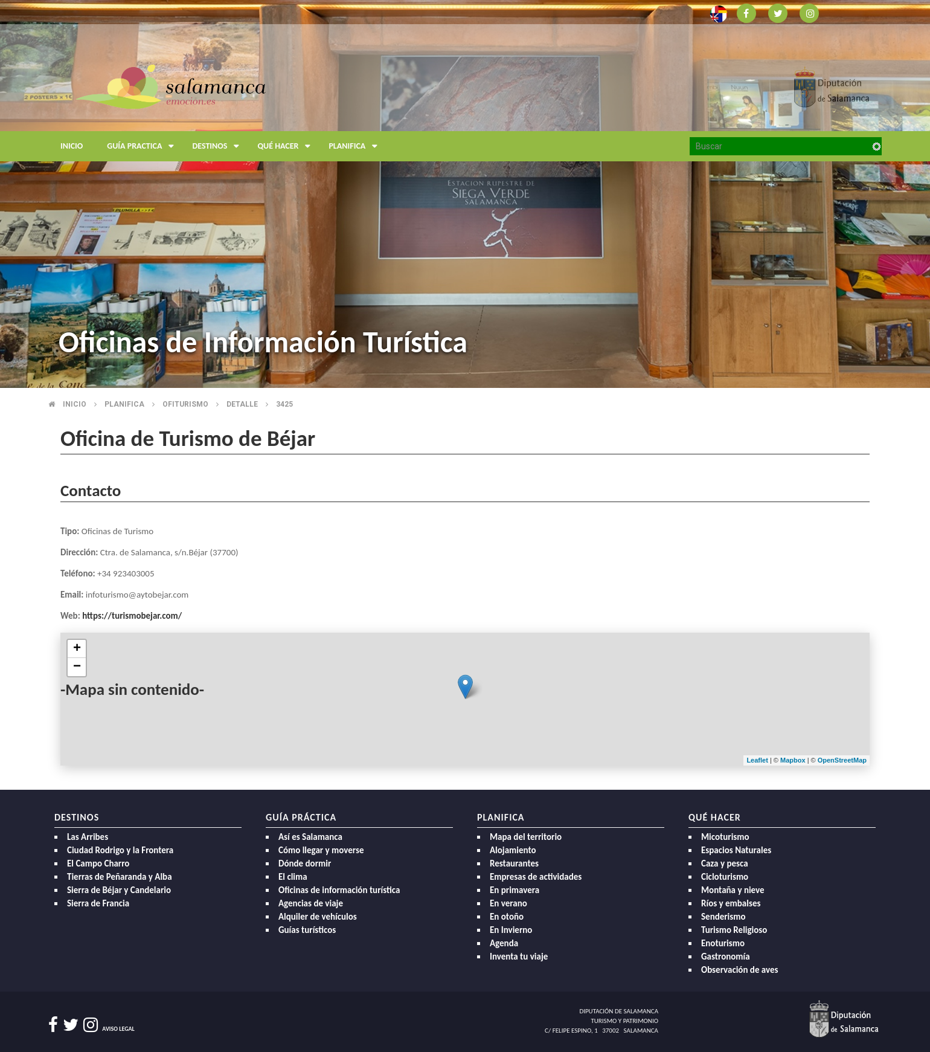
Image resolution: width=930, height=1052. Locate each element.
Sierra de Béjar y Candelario (119, 890)
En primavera (514, 890)
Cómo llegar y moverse (321, 850)
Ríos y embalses (730, 903)
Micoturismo (725, 836)
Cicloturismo (724, 876)
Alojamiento (513, 850)
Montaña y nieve (733, 890)
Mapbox (793, 760)
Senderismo (723, 916)
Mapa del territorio (526, 836)
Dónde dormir (304, 863)
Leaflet (757, 760)
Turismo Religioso (734, 930)
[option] (465, 194)
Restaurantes (514, 863)
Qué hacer (286, 146)
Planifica (356, 146)
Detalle (242, 404)
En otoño (507, 916)
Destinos (218, 146)
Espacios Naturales (736, 850)
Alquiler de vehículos (317, 916)
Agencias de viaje (310, 903)
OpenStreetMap (842, 760)
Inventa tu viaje (519, 956)
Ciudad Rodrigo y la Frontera (120, 850)
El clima (292, 876)
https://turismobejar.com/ (132, 615)
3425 (284, 404)
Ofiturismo (185, 404)
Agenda (504, 943)
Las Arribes (87, 836)
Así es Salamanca (310, 836)
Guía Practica (143, 146)
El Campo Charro (98, 863)
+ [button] (77, 649)
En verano (508, 903)
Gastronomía (725, 956)
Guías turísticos (307, 930)
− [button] (77, 667)
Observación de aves (739, 969)
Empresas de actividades (536, 876)
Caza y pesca (724, 863)
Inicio (71, 146)
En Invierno (511, 930)
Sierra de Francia (98, 903)
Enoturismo (723, 943)
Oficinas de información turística (339, 890)
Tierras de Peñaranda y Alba (119, 876)
